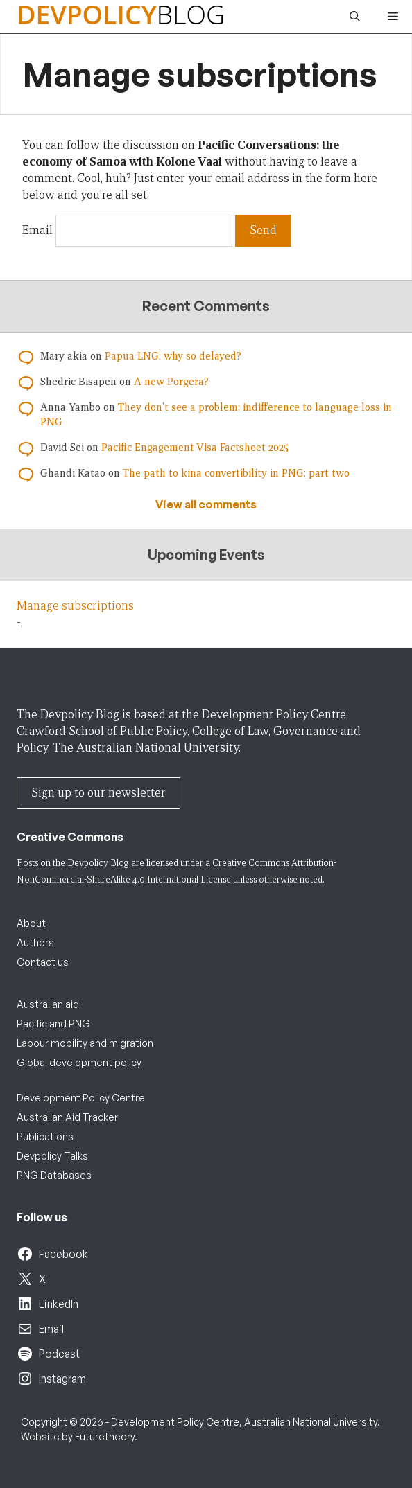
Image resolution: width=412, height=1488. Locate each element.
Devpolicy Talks (52, 1156)
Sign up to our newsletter (98, 793)
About (31, 923)
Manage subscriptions (75, 606)
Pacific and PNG (53, 1023)
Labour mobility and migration (85, 1043)
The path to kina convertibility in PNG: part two (236, 473)
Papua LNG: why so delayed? (173, 356)
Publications (45, 1136)
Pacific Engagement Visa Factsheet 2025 (195, 447)
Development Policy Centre (81, 1098)
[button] (355, 16)
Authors (35, 942)
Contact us (43, 962)
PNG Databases (54, 1175)
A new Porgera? (171, 381)
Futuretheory (105, 1436)
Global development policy (79, 1062)
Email (37, 230)
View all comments (206, 504)
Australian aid (48, 1004)
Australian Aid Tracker (67, 1117)
